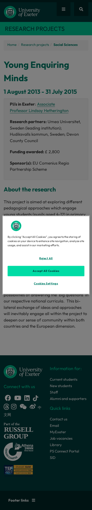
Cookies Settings (46, 283)
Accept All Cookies (46, 270)
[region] (46, 255)
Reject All (46, 258)
